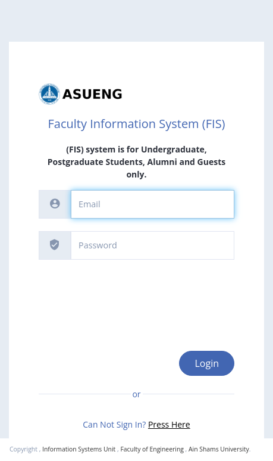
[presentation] (129, 295)
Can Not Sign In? (136, 424)
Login (206, 363)
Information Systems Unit (78, 449)
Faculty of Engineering (152, 449)
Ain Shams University (219, 449)
